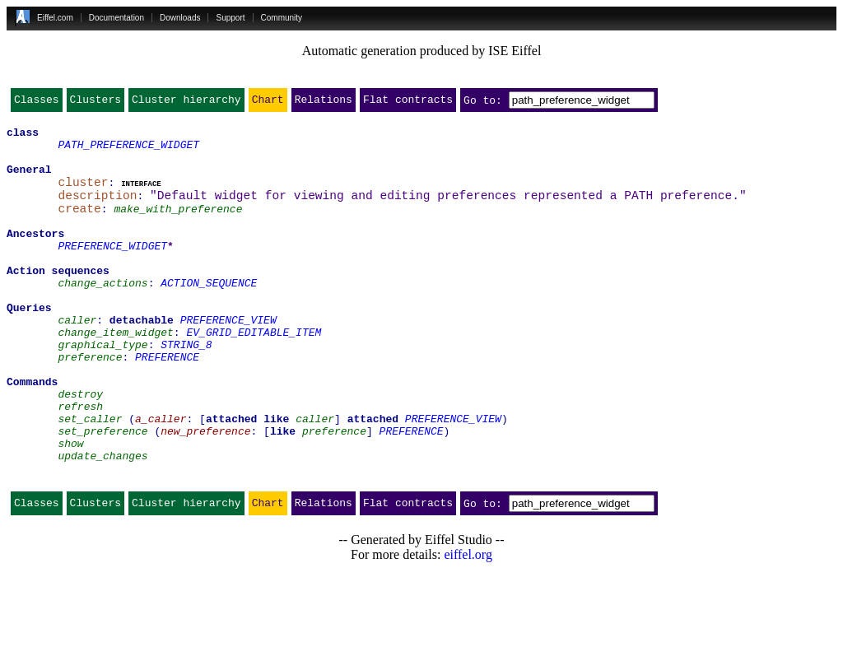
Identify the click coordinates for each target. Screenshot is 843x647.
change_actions (102, 314)
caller (77, 358)
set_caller (90, 477)
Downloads (180, 17)
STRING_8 (186, 388)
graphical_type (102, 388)
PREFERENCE (167, 403)
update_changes (102, 521)
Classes (36, 102)
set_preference (102, 492)
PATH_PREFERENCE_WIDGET (128, 151)
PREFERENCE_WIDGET (112, 270)
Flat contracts (408, 102)
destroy (80, 447)
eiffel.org (468, 626)
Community (282, 17)
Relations (323, 102)
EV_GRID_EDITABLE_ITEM (253, 373)
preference (90, 403)
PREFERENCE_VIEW (228, 358)
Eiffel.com (55, 17)
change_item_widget (115, 373)
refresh (80, 462)
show (70, 507)
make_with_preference (178, 225)
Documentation (116, 17)
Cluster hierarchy (186, 102)
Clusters (95, 102)
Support (230, 17)
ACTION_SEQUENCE (209, 314)
